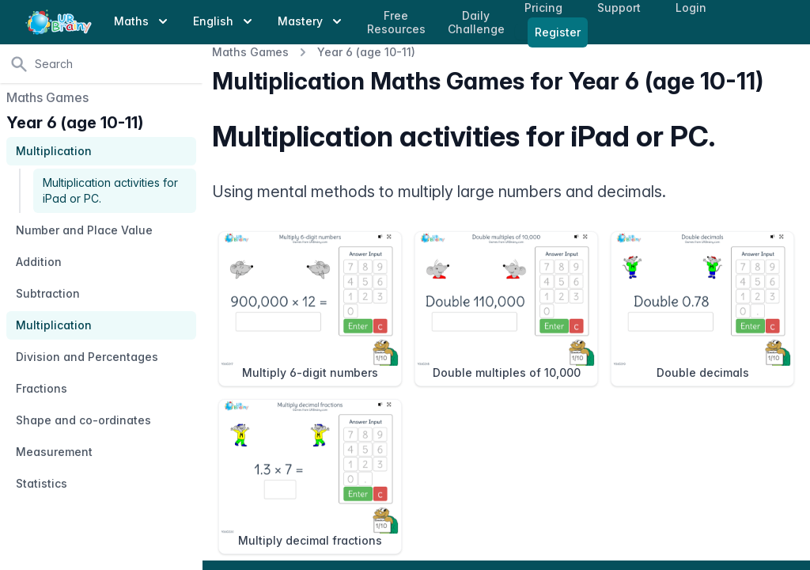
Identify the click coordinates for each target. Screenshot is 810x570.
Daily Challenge (476, 22)
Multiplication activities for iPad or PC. (110, 190)
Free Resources (396, 22)
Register (558, 32)
